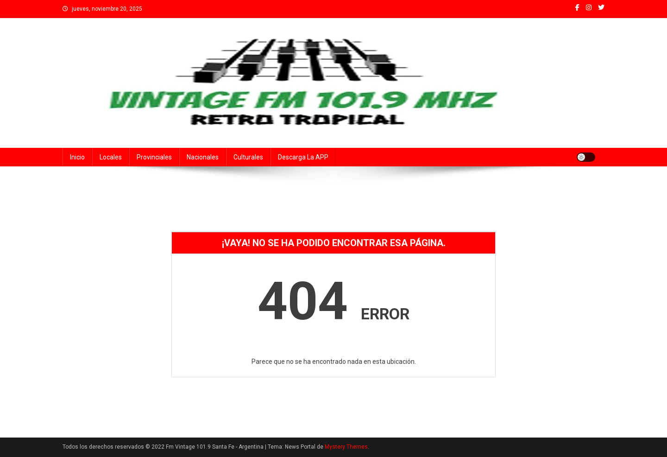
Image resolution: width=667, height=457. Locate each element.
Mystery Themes (346, 447)
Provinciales (154, 157)
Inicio (77, 157)
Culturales (248, 157)
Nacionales (203, 157)
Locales (111, 157)
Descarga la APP (303, 157)
